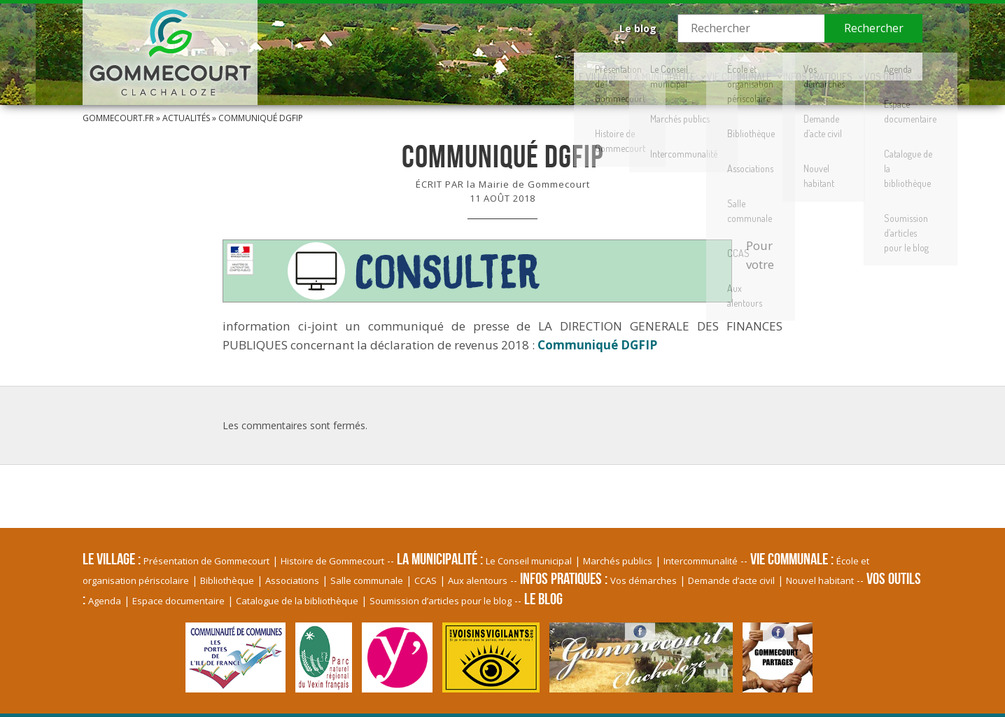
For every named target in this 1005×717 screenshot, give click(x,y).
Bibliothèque (227, 580)
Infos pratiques (764, 67)
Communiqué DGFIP (597, 345)
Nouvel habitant (820, 580)
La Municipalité (533, 67)
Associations (292, 580)
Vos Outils (870, 67)
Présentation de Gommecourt (206, 561)
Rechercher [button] (874, 28)
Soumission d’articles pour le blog (441, 600)
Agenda (104, 600)
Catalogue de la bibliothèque (297, 600)
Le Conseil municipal (529, 561)
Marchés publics (617, 561)
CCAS (425, 580)
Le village (430, 67)
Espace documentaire (178, 600)
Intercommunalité (700, 561)
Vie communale (648, 67)
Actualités (186, 118)
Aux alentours (477, 580)
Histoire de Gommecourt (332, 561)
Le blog (637, 28)
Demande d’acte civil (731, 580)
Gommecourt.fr (118, 118)
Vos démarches (643, 580)
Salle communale (366, 580)
